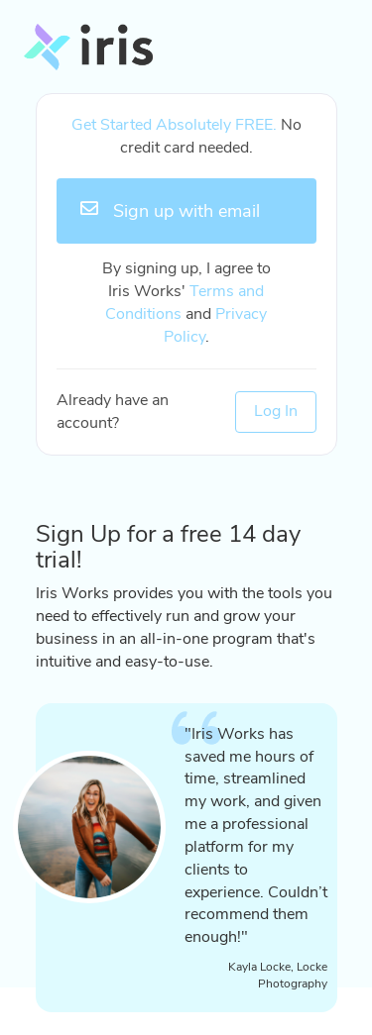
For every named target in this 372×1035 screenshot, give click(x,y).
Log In (276, 411)
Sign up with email (170, 211)
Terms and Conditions (184, 302)
